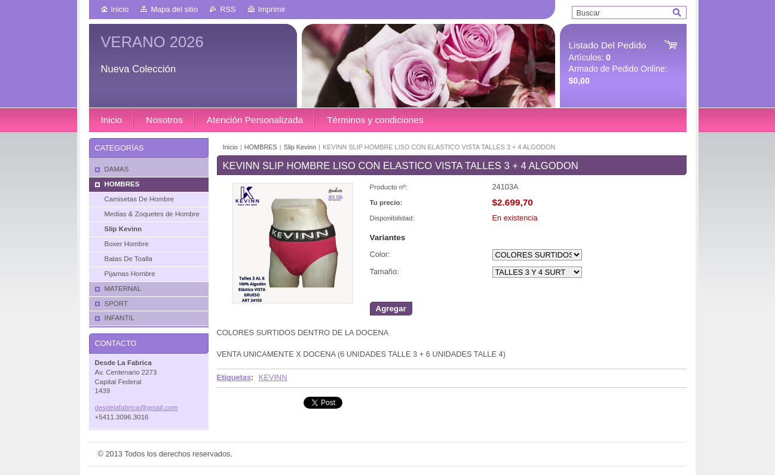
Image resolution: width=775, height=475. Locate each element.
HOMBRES (260, 147)
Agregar (391, 308)
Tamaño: (384, 271)
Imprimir (272, 9)
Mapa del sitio (174, 9)
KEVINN (273, 377)
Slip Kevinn (300, 147)
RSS (227, 9)
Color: (380, 254)
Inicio (120, 9)
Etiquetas (234, 377)
